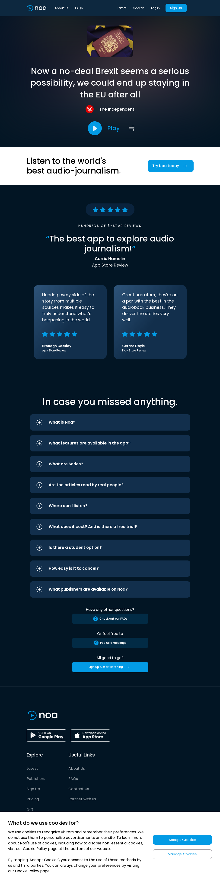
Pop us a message (110, 643)
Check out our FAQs (110, 618)
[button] (110, 422)
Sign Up (176, 8)
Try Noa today (170, 166)
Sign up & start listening (110, 667)
